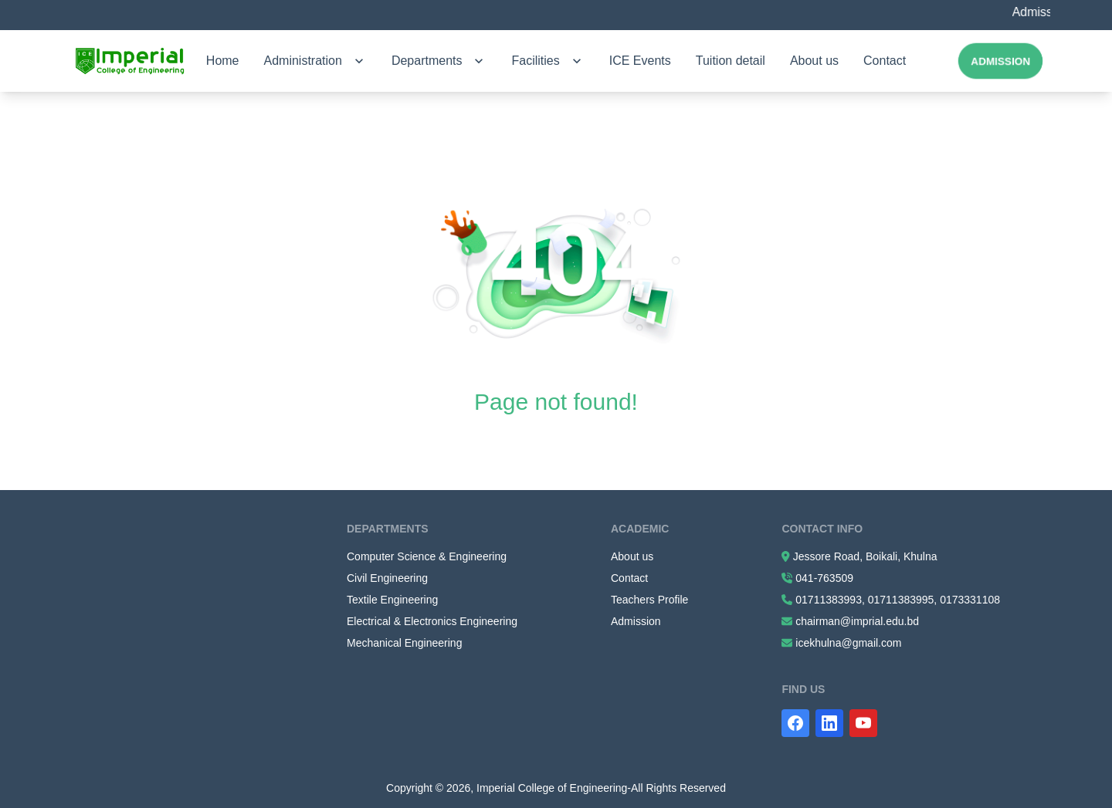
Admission (1000, 61)
